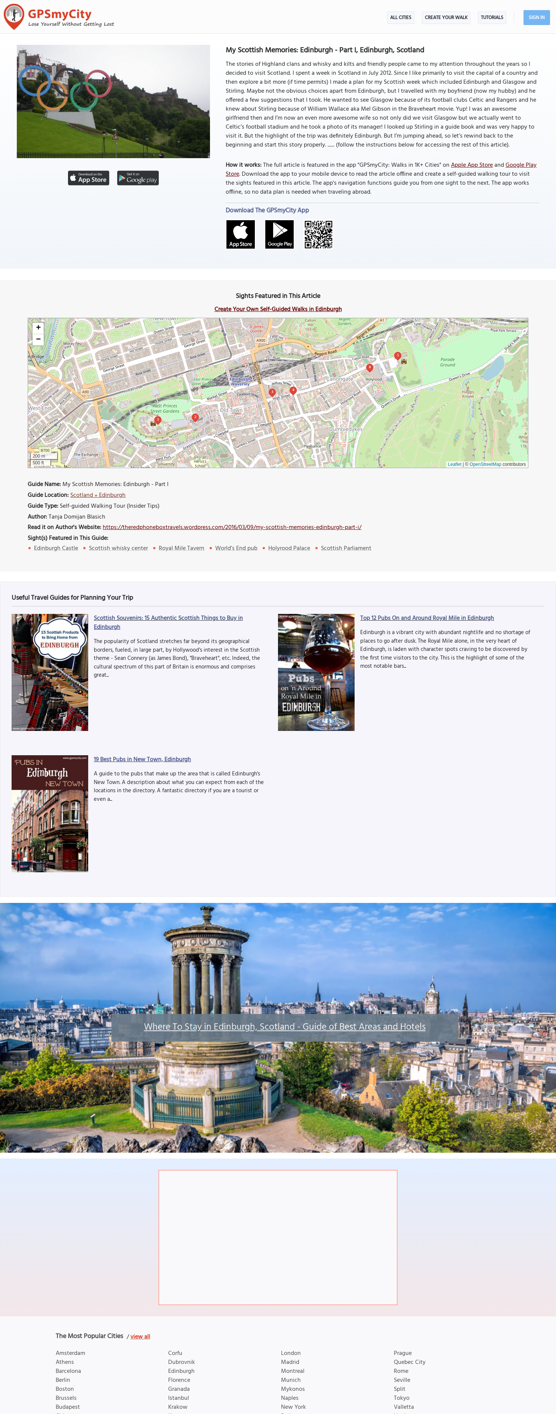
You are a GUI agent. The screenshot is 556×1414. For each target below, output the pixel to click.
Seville (402, 1380)
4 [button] (293, 390)
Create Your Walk (446, 18)
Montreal (293, 1371)
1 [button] (158, 419)
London (291, 1353)
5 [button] (398, 355)
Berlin (63, 1380)
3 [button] (272, 392)
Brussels (66, 1398)
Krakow (178, 1407)
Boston (65, 1389)
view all (140, 1337)
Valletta (404, 1407)
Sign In (537, 18)
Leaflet (454, 464)
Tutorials (492, 18)
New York (293, 1407)
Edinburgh (181, 1371)
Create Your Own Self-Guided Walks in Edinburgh (278, 309)
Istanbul (178, 1398)
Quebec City (410, 1362)
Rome (401, 1371)
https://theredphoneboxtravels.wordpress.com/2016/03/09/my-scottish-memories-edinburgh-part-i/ (232, 527)
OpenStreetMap (485, 464)
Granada (179, 1389)
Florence (179, 1380)
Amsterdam (70, 1353)
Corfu (175, 1353)
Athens (65, 1362)
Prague (403, 1353)
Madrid (290, 1362)
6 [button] (370, 367)
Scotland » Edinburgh (98, 495)
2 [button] (195, 417)
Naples (290, 1398)
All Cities (400, 18)
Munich (291, 1380)
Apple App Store (472, 165)
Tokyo (402, 1398)
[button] (38, 328)
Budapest (68, 1407)
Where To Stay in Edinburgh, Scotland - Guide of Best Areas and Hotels (285, 1027)
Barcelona (68, 1371)
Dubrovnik (181, 1362)
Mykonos (293, 1389)
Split (399, 1389)
